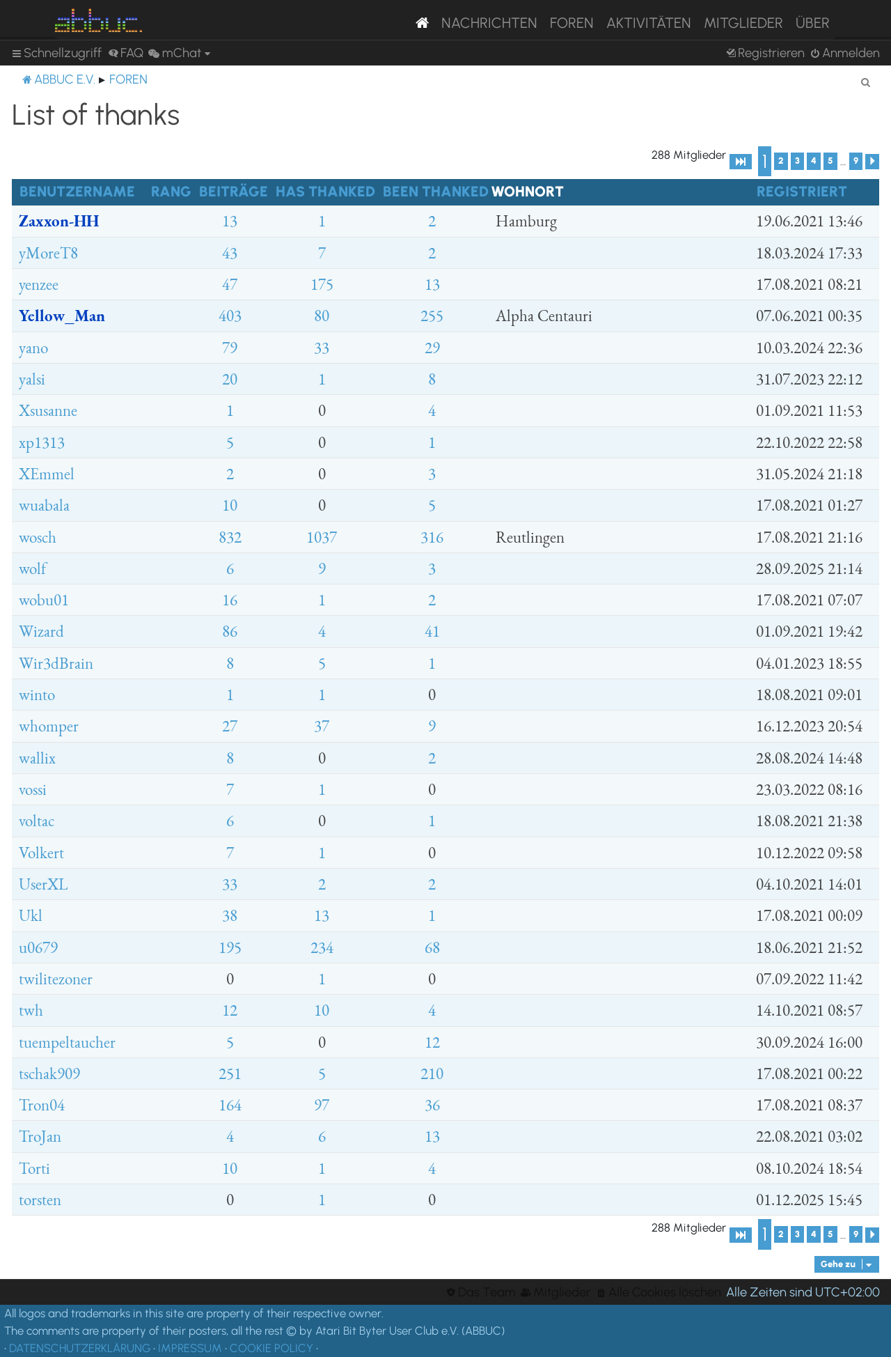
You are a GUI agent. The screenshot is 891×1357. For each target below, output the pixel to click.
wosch (37, 537)
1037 (321, 537)
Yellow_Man (62, 315)
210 (431, 1073)
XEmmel (46, 473)
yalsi (32, 379)
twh (31, 1010)
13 (229, 220)
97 (321, 1104)
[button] (741, 161)
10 (229, 505)
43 (229, 252)
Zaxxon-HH (59, 220)
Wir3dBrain (56, 663)
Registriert (802, 191)
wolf (32, 568)
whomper (49, 725)
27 (229, 725)
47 (229, 284)
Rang (171, 191)
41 (432, 631)
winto (37, 694)
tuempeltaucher (67, 1042)
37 (321, 725)
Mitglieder (743, 22)
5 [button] (830, 160)
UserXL (43, 884)
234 (321, 947)
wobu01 (44, 599)
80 (321, 315)
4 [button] (814, 160)
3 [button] (797, 160)
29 (432, 347)
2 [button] (781, 160)
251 (230, 1073)
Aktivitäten (648, 22)
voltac (36, 820)
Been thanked (436, 191)
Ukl (30, 915)
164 (230, 1104)
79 (229, 347)
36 (432, 1104)
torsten (40, 1199)
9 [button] (855, 160)
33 (321, 347)
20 (229, 379)
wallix (37, 757)
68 (432, 947)
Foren (572, 22)
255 (431, 315)
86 (229, 631)
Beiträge (233, 191)
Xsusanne (48, 410)
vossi (33, 789)
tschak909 (49, 1073)
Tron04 (42, 1104)
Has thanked (325, 191)
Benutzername (77, 191)
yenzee (38, 284)
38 (229, 915)
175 (321, 284)
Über (813, 22)
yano (33, 347)
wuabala (44, 505)
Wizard (41, 631)
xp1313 (42, 442)
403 (230, 315)
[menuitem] (125, 53)
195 (230, 947)
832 (230, 537)
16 (229, 599)
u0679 (38, 947)
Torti (34, 1168)
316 (431, 537)
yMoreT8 (48, 252)
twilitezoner (56, 978)
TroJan (40, 1136)
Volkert (41, 852)
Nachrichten (489, 22)
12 (229, 1010)
